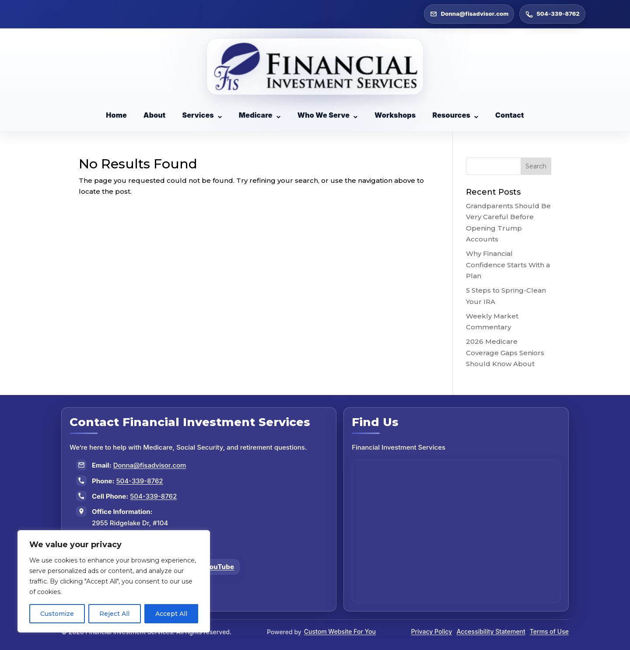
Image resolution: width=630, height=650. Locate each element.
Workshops (395, 115)
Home (116, 115)
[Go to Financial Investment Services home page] (315, 66)
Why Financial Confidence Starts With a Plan (508, 264)
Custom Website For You (340, 631)
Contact (509, 115)
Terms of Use (549, 631)
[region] (114, 581)
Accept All (171, 614)
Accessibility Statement (490, 631)
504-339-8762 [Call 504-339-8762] (552, 14)
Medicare (260, 115)
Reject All (114, 614)
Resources (455, 115)
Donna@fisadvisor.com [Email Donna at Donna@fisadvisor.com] (469, 14)
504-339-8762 (139, 481)
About (155, 115)
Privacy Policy (431, 631)
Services (202, 115)
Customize (57, 614)
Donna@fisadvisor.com (149, 465)
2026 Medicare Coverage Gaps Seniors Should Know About (505, 352)
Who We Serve (328, 115)
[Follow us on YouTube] (214, 567)
